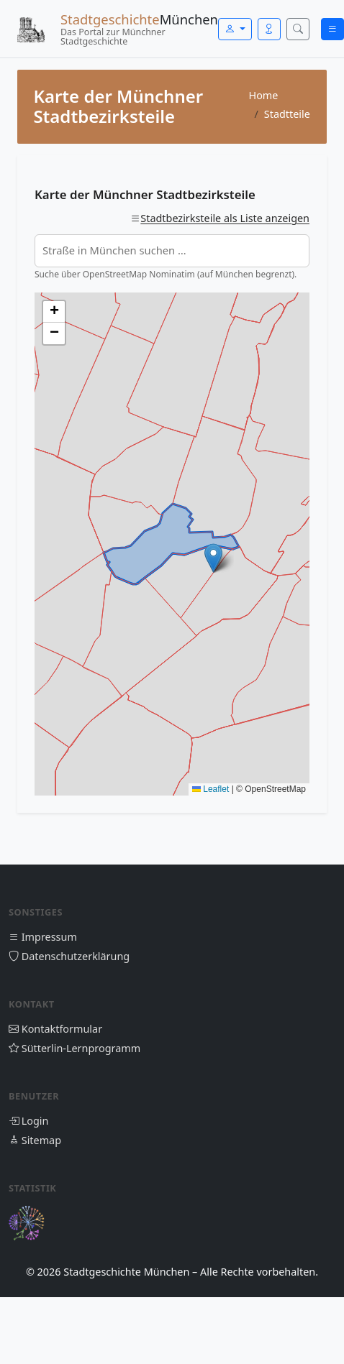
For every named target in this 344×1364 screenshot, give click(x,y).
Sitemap (35, 1140)
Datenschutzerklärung (69, 956)
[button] (213, 558)
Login (28, 1121)
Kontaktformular (55, 1029)
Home (263, 95)
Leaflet (210, 789)
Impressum (43, 937)
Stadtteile (287, 114)
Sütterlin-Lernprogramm (74, 1048)
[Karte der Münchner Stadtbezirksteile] (172, 544)
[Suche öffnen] (297, 29)
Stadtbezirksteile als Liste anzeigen (224, 218)
